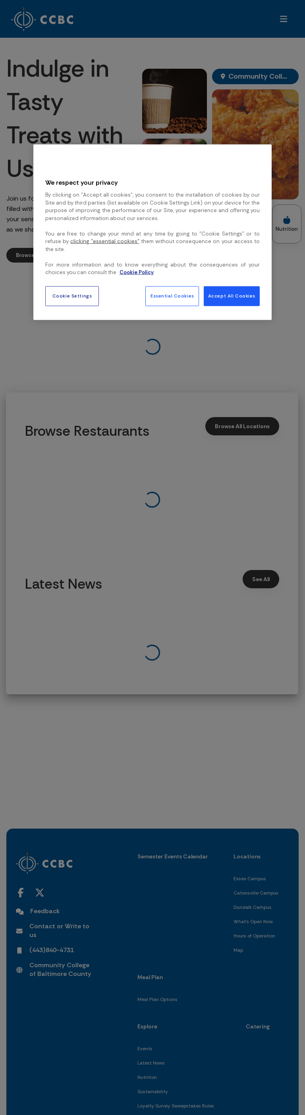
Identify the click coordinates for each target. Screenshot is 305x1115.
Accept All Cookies (231, 296)
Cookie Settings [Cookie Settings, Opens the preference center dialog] (72, 296)
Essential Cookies (172, 296)
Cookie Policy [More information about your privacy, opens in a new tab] (137, 272)
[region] (152, 232)
